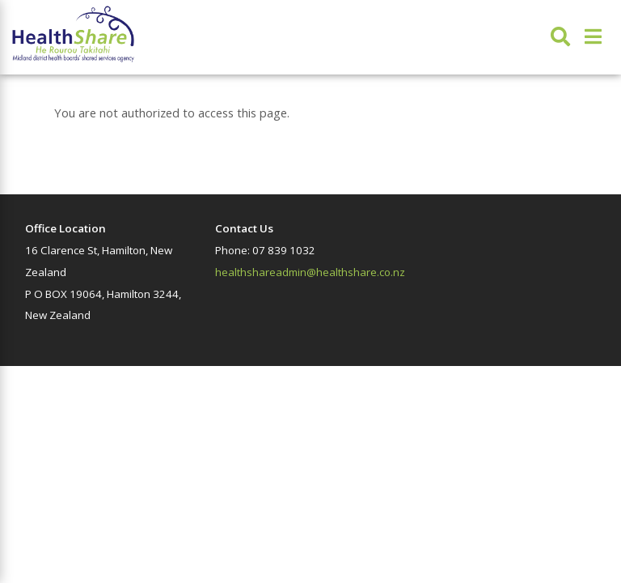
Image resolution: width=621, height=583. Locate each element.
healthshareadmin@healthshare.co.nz (310, 272)
